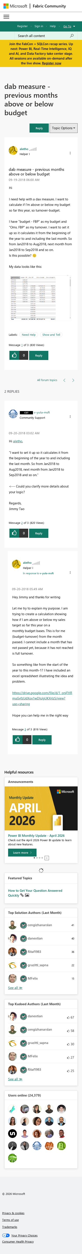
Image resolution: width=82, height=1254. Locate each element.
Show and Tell (51, 334)
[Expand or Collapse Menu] (6, 16)
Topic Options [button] (62, 128)
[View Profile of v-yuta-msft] (42, 412)
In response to (38, 573)
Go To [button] (67, 26)
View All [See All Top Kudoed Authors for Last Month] (15, 1079)
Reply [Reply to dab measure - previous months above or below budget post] (38, 355)
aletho (17, 441)
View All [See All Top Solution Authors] (15, 987)
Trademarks (9, 1227)
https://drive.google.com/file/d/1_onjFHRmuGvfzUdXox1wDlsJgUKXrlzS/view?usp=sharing (42, 698)
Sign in (39, 26)
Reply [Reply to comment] (38, 533)
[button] (39, 128)
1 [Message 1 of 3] (22, 345)
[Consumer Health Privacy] (41, 1241)
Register (22, 26)
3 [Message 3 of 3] (25, 729)
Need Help (29, 334)
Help (53, 26)
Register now (51, 63)
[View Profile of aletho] (24, 149)
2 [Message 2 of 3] (22, 523)
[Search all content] (46, 36)
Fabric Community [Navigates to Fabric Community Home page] (49, 6)
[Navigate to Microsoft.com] (15, 6)
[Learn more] (22, 853)
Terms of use (10, 1220)
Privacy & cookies (13, 1213)
